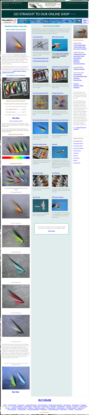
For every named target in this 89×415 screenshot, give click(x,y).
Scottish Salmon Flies (31, 405)
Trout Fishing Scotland (77, 145)
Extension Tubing (78, 85)
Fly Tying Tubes (45, 406)
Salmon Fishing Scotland (78, 148)
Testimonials (44, 409)
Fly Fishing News (12, 409)
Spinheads (54, 144)
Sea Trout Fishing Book (33, 409)
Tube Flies (13, 408)
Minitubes (83, 405)
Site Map (71, 409)
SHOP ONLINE (51, 231)
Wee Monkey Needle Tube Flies (41, 120)
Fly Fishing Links (22, 409)
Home (5, 405)
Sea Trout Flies (27, 406)
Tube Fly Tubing (83, 406)
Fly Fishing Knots (51, 408)
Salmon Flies (21, 405)
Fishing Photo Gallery (40, 408)
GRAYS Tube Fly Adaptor (58, 37)
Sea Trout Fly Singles (38, 173)
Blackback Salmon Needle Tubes (60, 120)
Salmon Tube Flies (42, 405)
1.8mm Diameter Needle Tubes (40, 61)
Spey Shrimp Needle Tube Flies (40, 93)
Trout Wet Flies (56, 173)
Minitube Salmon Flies (57, 93)
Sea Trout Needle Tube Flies (40, 67)
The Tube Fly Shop (77, 150)
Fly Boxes (75, 406)
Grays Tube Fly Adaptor (62, 53)
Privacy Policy (63, 409)
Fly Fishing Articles (71, 408)
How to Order (78, 409)
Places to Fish (80, 408)
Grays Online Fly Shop (77, 141)
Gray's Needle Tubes (38, 37)
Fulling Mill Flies (12, 405)
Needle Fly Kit (60, 406)
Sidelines (30, 408)
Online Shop (85, 21)
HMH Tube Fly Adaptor (57, 197)
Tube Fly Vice (36, 406)
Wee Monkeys (75, 405)
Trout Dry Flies (36, 197)
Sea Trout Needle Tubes (80, 76)
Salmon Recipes (61, 408)
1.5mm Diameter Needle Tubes (40, 58)
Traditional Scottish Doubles (40, 144)
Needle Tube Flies (22, 408)
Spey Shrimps (67, 405)
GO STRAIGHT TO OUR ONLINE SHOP (42, 14)
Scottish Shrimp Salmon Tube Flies (60, 67)
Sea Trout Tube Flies (17, 406)
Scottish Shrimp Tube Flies (55, 405)
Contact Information (53, 409)
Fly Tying (7, 408)
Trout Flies (68, 406)
